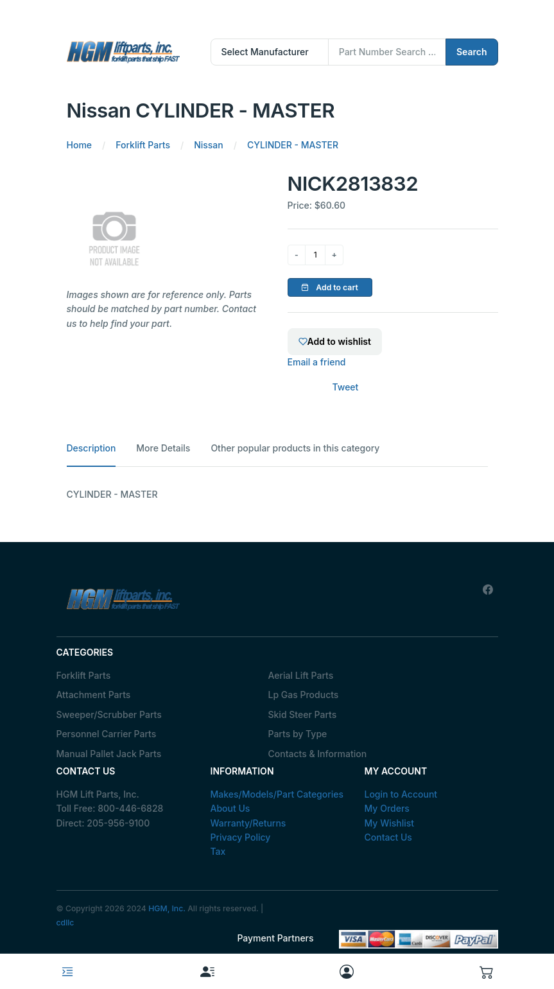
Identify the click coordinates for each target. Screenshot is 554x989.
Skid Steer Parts (302, 714)
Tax (218, 851)
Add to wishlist (335, 341)
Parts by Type (297, 733)
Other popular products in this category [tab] (295, 447)
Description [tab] (91, 447)
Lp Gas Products (303, 694)
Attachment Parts (93, 694)
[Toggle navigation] (67, 972)
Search (471, 51)
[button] (486, 971)
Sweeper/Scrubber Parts (109, 714)
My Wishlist (390, 823)
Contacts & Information (317, 753)
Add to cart (329, 287)
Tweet (346, 386)
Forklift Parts (83, 675)
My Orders (387, 808)
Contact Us (388, 837)
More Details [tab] (163, 447)
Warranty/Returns (248, 823)
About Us (230, 808)
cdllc (65, 922)
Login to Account (401, 794)
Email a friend (317, 361)
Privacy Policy (241, 837)
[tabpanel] (277, 494)
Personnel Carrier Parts (106, 733)
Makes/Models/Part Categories (277, 794)
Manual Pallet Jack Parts (109, 753)
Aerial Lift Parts (301, 675)
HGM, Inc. (167, 908)
